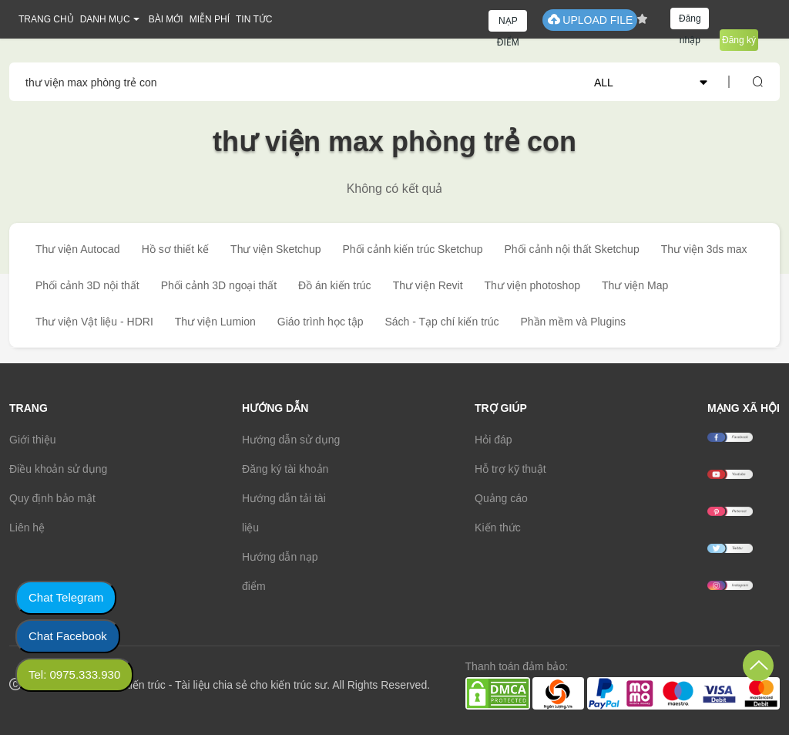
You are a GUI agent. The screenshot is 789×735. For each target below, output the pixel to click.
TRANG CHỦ (46, 19)
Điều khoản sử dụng (58, 469)
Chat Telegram (66, 597)
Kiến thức (498, 527)
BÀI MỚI (166, 19)
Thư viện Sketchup (275, 249)
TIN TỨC (254, 19)
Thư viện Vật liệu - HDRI (94, 321)
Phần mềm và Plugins (573, 321)
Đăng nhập (690, 21)
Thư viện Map (635, 285)
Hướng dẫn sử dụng (291, 439)
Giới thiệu (32, 439)
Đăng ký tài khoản (285, 469)
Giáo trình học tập (320, 321)
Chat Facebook (68, 635)
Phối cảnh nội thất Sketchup (571, 249)
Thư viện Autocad (77, 249)
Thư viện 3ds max (704, 249)
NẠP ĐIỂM (508, 23)
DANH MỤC (105, 19)
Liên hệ (27, 527)
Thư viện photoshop (532, 285)
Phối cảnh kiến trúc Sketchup (412, 249)
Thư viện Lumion (215, 321)
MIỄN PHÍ (210, 19)
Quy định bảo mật (52, 498)
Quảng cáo (501, 498)
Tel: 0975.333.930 (74, 674)
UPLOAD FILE (590, 19)
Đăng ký (739, 40)
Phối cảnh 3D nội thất (87, 285)
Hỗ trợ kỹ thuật (510, 469)
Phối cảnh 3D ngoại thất (219, 285)
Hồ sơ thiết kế (175, 249)
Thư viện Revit (428, 285)
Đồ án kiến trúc (334, 285)
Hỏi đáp (493, 439)
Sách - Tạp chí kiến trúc (441, 321)
